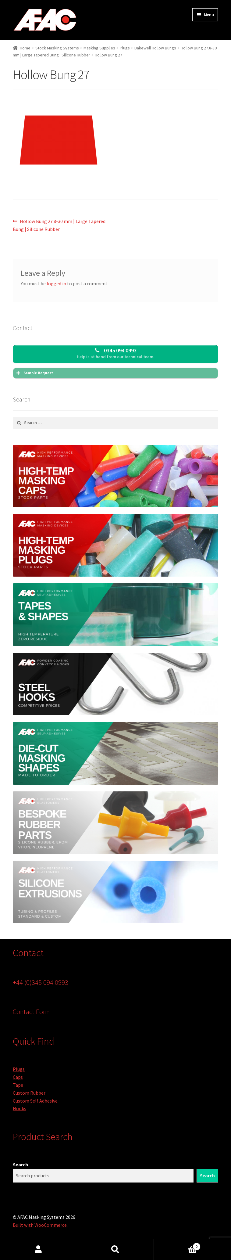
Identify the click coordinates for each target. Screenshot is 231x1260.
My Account (38, 1249)
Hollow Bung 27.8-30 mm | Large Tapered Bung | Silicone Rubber (59, 225)
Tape (18, 1085)
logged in (56, 283)
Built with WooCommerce (40, 1225)
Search (20, 1164)
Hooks (19, 1108)
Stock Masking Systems (57, 48)
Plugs (125, 48)
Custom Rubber (29, 1093)
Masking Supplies (99, 48)
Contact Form (32, 1011)
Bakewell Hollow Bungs (155, 48)
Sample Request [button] (34, 373)
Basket (177, 1245)
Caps (18, 1077)
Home (25, 48)
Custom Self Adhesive (35, 1101)
